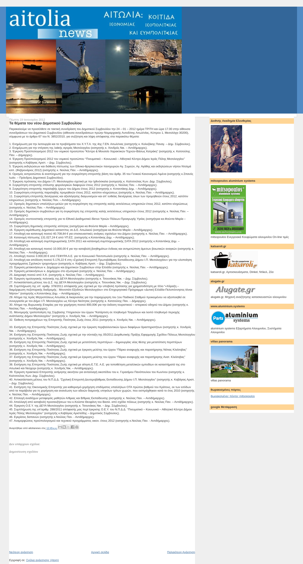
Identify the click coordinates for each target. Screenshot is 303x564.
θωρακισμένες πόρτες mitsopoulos (233, 396)
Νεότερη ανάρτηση (21, 552)
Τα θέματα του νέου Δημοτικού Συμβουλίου (45, 123)
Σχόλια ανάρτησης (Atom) (42, 560)
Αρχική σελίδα (100, 552)
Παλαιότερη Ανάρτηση (181, 552)
